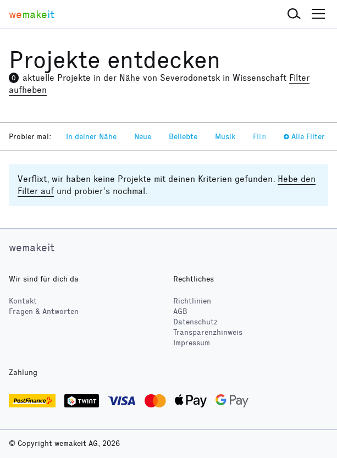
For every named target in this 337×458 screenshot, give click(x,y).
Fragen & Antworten (44, 311)
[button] (294, 14)
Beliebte (183, 136)
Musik (225, 136)
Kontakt (23, 301)
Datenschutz (195, 322)
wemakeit (31, 247)
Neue (142, 136)
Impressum (191, 342)
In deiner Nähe (91, 136)
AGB (180, 311)
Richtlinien (192, 301)
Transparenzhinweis (207, 332)
